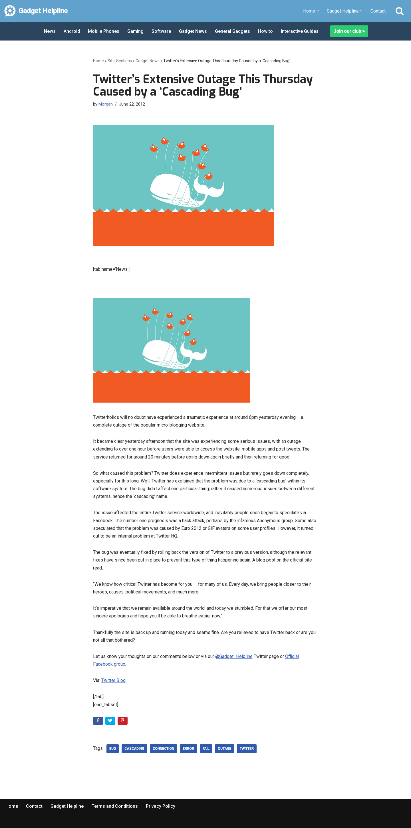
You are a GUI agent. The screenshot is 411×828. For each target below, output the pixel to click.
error (188, 749)
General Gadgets (232, 31)
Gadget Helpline (67, 806)
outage (224, 749)
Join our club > (349, 31)
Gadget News (193, 31)
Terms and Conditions (115, 806)
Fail (206, 749)
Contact (378, 11)
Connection (163, 749)
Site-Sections (120, 60)
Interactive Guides (300, 31)
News (50, 31)
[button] (318, 11)
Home (98, 60)
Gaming (135, 31)
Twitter (247, 749)
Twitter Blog (113, 680)
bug (112, 749)
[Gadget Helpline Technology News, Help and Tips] (36, 11)
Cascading (134, 749)
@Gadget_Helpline (234, 656)
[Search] (399, 11)
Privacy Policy (160, 806)
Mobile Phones (103, 31)
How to (265, 31)
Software (161, 31)
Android (72, 31)
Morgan (105, 104)
